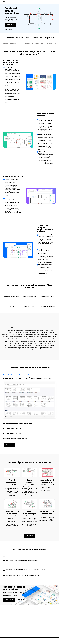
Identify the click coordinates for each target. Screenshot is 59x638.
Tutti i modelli (22, 599)
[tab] (29, 397)
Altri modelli (29, 535)
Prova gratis (10, 24)
